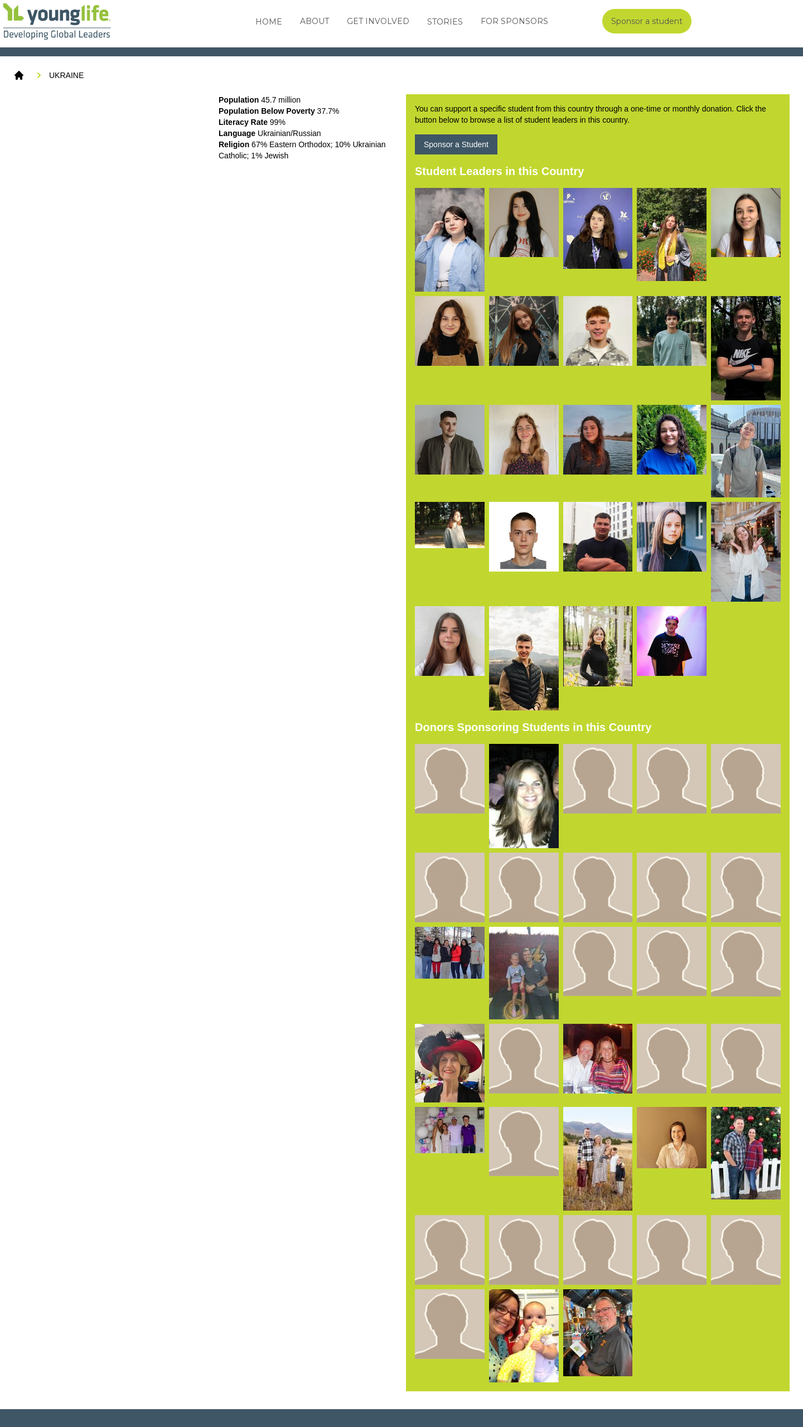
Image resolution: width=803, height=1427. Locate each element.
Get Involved (378, 21)
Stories (445, 22)
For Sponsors (514, 21)
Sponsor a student (647, 21)
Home (268, 22)
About (314, 21)
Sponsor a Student (456, 144)
